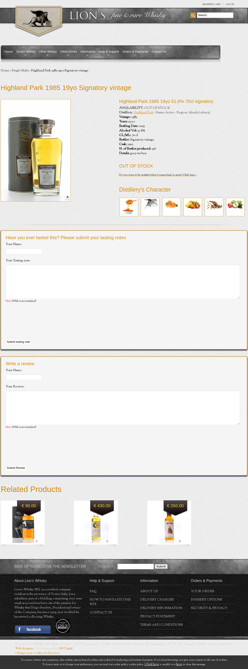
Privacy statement (157, 630)
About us (149, 605)
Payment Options (206, 613)
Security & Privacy (209, 622)
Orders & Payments (135, 51)
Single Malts (20, 70)
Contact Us (159, 51)
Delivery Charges (157, 613)
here (179, 664)
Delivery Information (161, 622)
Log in (230, 4)
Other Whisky (48, 51)
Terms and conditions (161, 638)
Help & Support (109, 51)
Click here (151, 664)
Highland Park (143, 112)
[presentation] (40, 328)
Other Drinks (68, 51)
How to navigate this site (110, 615)
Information (88, 51)
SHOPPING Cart (211, 4)
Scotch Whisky (26, 51)
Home (9, 51)
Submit (161, 580)
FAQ (93, 605)
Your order (202, 605)
